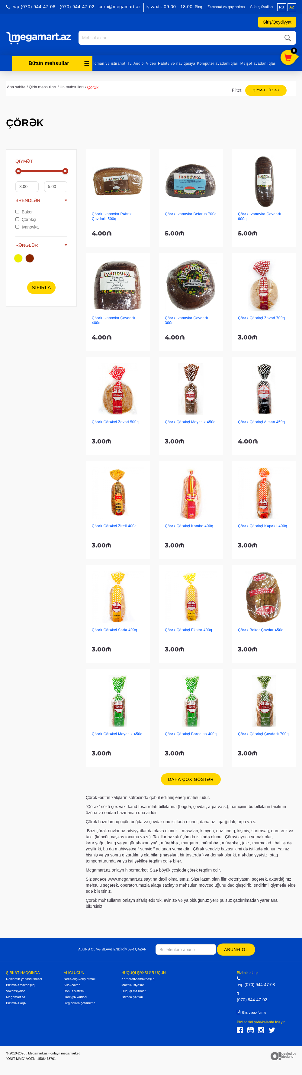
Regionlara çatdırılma (79, 1002)
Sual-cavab (72, 984)
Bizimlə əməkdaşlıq (20, 984)
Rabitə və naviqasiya (176, 63)
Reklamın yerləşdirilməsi (24, 978)
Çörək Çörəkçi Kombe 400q (189, 525)
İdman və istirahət (109, 63)
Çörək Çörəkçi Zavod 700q (261, 317)
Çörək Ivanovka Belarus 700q (191, 213)
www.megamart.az (125, 878)
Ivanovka (27, 226)
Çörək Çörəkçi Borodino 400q (191, 733)
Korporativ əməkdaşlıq (137, 978)
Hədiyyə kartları (75, 996)
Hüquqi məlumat (133, 990)
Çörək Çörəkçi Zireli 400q (114, 525)
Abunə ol (236, 949)
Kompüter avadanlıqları (217, 63)
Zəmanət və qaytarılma (226, 7)
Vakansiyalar (15, 990)
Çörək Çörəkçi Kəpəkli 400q (262, 525)
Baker (24, 211)
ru (281, 7)
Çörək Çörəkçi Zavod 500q (115, 421)
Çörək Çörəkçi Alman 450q (261, 421)
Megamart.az (15, 996)
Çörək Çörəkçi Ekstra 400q (188, 629)
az (291, 7)
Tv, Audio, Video (141, 63)
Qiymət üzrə (266, 89)
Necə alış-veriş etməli (79, 978)
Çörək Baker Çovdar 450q (261, 629)
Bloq (198, 7)
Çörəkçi (25, 218)
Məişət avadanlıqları (258, 63)
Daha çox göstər (191, 778)
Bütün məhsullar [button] (58, 63)
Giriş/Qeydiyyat (277, 22)
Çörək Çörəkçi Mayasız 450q (190, 421)
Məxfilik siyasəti (132, 984)
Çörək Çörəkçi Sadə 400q (114, 629)
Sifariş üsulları (261, 7)
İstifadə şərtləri (132, 996)
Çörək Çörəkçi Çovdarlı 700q (263, 733)
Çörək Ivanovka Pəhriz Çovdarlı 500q (112, 215)
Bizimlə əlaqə (16, 1002)
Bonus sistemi (74, 990)
